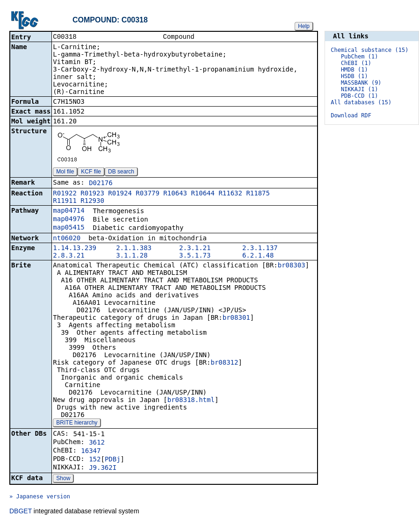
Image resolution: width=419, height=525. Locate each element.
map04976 (68, 219)
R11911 (65, 201)
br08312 (224, 363)
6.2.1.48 (258, 256)
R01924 (120, 194)
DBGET (20, 512)
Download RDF (351, 115)
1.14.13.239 (74, 248)
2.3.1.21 (194, 248)
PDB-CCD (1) (359, 96)
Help (304, 26)
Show (63, 479)
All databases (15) (361, 102)
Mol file (65, 172)
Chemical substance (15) (369, 50)
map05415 (68, 228)
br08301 (236, 318)
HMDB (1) (354, 69)
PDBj (113, 460)
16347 (91, 451)
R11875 (258, 194)
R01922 (65, 194)
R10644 (203, 194)
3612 (97, 443)
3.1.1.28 (131, 256)
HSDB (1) (354, 76)
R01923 (92, 194)
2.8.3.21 (68, 256)
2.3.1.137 (260, 248)
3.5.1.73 (194, 256)
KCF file (91, 172)
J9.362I (102, 468)
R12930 (92, 201)
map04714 (68, 211)
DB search (121, 172)
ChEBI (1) (356, 63)
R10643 (175, 194)
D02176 (101, 183)
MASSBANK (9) (361, 82)
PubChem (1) (359, 56)
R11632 (230, 194)
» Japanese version (39, 497)
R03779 (147, 194)
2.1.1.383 (134, 248)
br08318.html (191, 400)
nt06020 (66, 239)
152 (95, 460)
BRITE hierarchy (76, 423)
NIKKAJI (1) (359, 89)
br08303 (291, 266)
